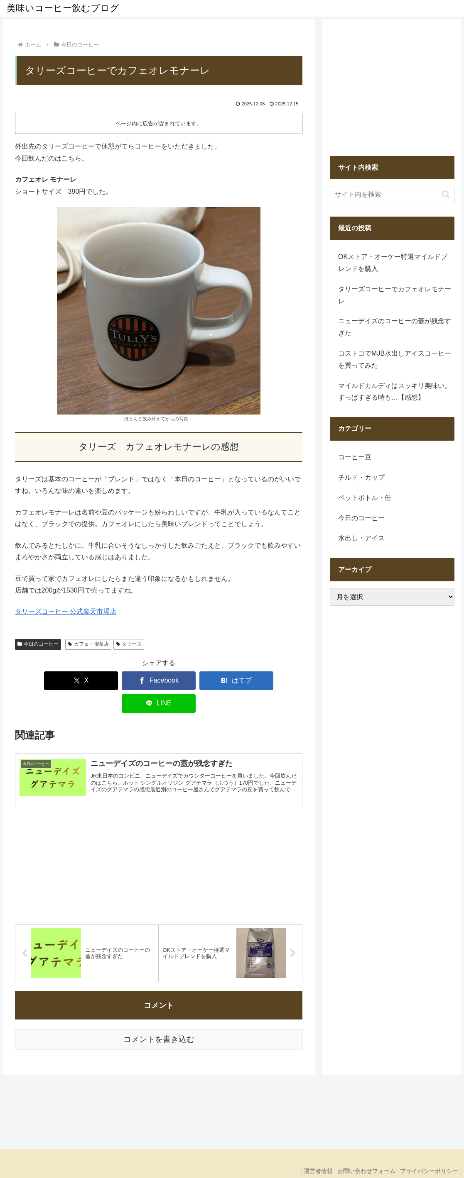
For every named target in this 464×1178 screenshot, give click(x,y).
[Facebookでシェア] (129, 680)
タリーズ (129, 644)
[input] (392, 194)
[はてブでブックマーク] (187, 680)
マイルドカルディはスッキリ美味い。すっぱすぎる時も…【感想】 (394, 391)
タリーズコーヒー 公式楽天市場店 (65, 611)
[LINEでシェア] (246, 680)
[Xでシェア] (71, 680)
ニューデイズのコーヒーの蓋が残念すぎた (394, 327)
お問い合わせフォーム (360, 1149)
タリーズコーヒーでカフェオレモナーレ (394, 295)
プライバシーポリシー (427, 1149)
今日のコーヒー (38, 644)
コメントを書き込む (158, 1017)
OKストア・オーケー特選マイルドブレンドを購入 (392, 262)
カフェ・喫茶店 (88, 644)
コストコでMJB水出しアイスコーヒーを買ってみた (394, 359)
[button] (446, 194)
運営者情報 (307, 1149)
